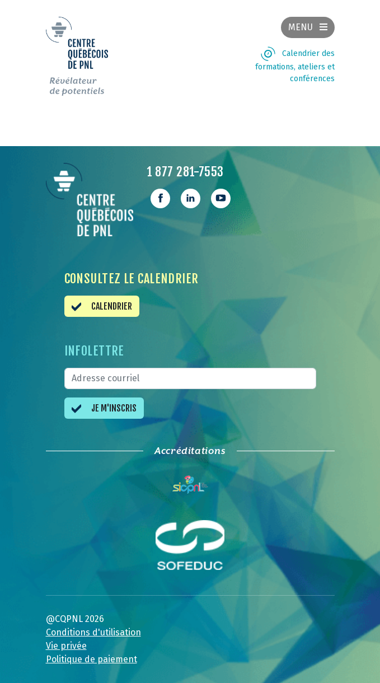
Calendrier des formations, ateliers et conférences (295, 66)
